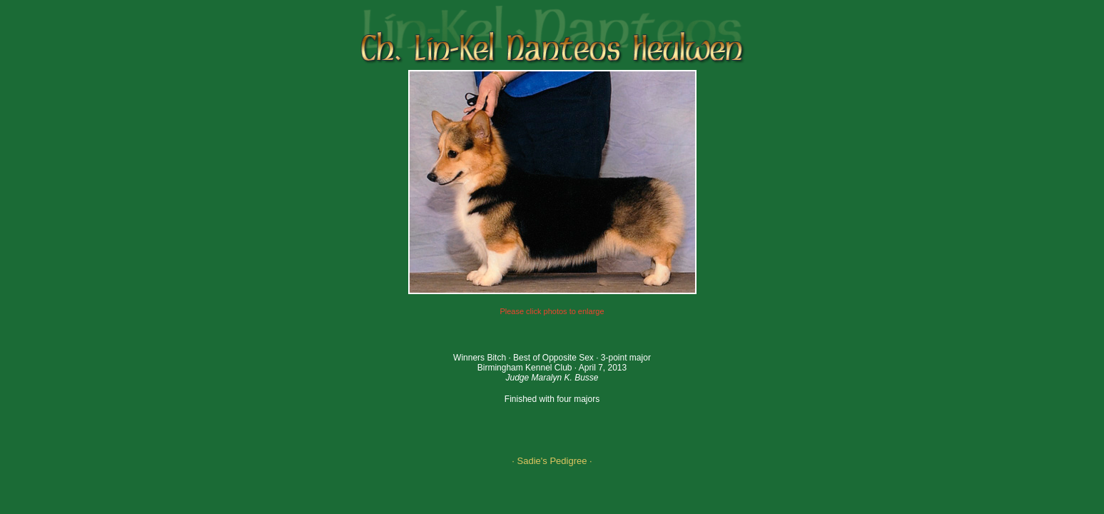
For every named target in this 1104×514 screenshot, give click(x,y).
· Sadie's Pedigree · (552, 460)
